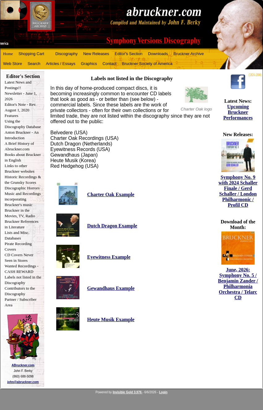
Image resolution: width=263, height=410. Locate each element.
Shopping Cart (31, 53)
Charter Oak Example (110, 194)
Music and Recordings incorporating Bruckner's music (23, 199)
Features (11, 115)
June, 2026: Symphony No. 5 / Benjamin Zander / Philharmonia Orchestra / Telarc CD (238, 283)
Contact (110, 63)
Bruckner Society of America (147, 63)
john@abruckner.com (23, 382)
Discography (66, 53)
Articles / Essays (60, 63)
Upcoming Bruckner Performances (237, 112)
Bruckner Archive (188, 53)
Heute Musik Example (110, 319)
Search (34, 63)
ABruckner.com (23, 365)
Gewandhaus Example (110, 288)
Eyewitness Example (108, 257)
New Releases (96, 53)
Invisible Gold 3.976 (127, 392)
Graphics (89, 63)
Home (8, 53)
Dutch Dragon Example (112, 225)
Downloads (158, 53)
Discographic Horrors (22, 188)
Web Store (12, 63)
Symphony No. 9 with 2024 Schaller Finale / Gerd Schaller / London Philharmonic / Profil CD (237, 191)
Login (163, 392)
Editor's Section (128, 53)
